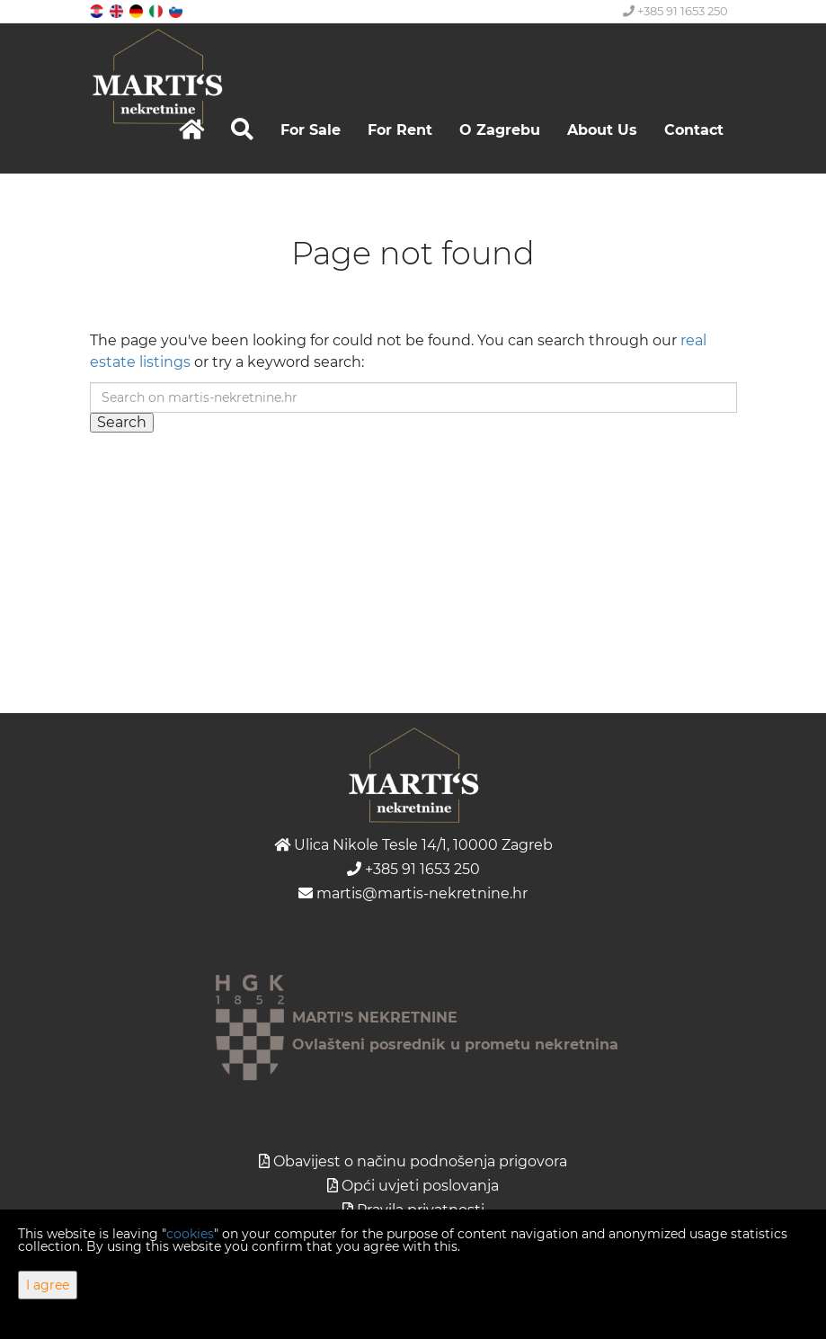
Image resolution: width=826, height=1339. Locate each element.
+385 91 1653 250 (675, 11)
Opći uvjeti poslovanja (420, 1185)
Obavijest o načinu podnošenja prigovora (420, 1161)
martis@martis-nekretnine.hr (413, 893)
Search (122, 422)
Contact (694, 129)
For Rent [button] (400, 129)
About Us (602, 129)
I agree (47, 1285)
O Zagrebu (499, 129)
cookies (190, 1234)
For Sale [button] (310, 129)
